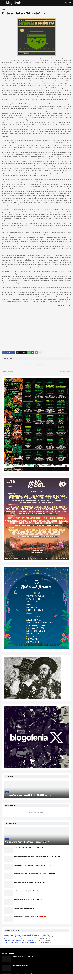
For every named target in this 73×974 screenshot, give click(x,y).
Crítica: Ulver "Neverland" (20, 965)
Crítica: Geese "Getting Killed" (27, 891)
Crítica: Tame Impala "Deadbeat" (22, 957)
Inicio (3, 9)
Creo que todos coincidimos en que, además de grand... (21, 935)
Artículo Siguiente (64, 371)
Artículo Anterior (8, 371)
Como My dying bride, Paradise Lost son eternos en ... (20, 939)
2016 (8, 9)
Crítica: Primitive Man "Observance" (29, 848)
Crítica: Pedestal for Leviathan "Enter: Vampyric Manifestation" (38, 856)
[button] (2, 2)
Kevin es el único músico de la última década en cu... (20, 940)
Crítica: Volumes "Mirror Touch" (28, 899)
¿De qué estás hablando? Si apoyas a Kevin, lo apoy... (20, 937)
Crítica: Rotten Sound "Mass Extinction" (30, 882)
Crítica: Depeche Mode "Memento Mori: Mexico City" (34, 873)
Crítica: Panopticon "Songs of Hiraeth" (30, 917)
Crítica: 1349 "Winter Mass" (26, 908)
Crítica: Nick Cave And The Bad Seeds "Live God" (33, 865)
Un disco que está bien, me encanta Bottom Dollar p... (20, 942)
